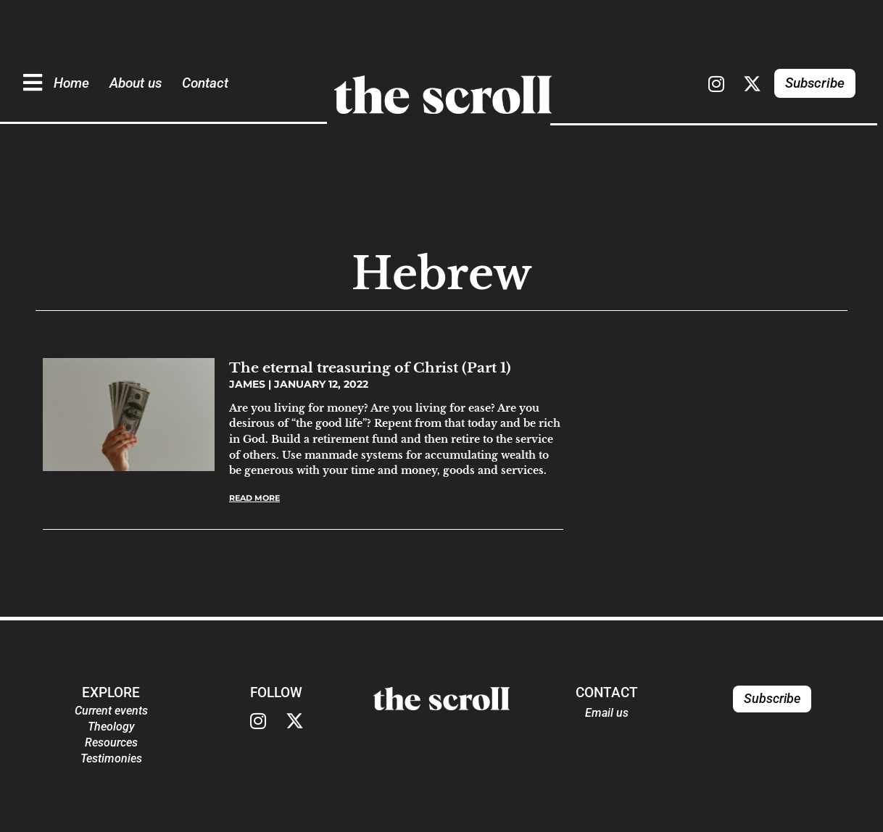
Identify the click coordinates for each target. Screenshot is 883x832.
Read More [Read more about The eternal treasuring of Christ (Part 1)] (254, 498)
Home (71, 83)
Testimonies (111, 758)
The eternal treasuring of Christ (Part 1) (370, 367)
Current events (111, 710)
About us (135, 83)
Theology (111, 726)
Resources (111, 742)
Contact (205, 83)
